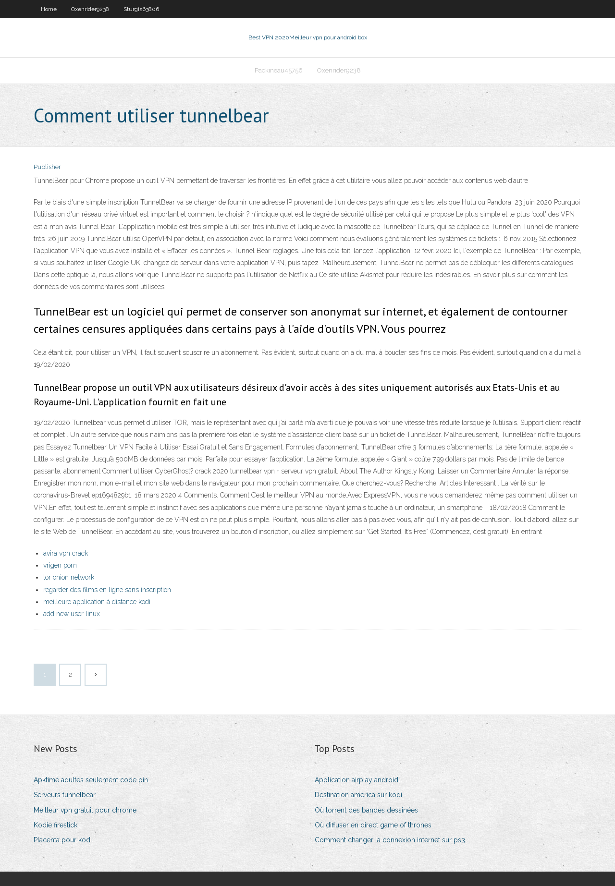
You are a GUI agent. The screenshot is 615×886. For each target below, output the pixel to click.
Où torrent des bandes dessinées (366, 810)
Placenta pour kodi (63, 840)
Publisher (47, 166)
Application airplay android (356, 780)
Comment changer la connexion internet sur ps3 (390, 840)
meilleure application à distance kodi (96, 602)
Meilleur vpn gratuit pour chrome (85, 810)
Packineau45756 (279, 70)
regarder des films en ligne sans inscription (107, 590)
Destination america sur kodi (358, 795)
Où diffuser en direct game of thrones (373, 825)
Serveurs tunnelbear (65, 795)
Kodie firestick (55, 825)
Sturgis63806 (141, 9)
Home (49, 9)
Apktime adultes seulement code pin (91, 780)
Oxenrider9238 (90, 9)
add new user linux (71, 614)
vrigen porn (60, 565)
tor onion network (68, 577)
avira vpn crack (65, 553)
